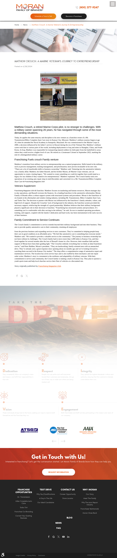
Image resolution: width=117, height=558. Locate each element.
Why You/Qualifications (46, 494)
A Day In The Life (45, 498)
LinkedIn (68, 536)
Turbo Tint (24, 507)
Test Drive (46, 489)
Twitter (26, 276)
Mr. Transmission (23, 497)
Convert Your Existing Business (23, 517)
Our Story (90, 494)
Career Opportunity (68, 494)
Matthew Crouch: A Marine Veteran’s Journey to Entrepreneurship (58, 25)
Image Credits (20, 555)
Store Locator (67, 498)
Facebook (17, 276)
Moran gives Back (90, 513)
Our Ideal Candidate (45, 502)
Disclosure (41, 555)
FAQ (58, 528)
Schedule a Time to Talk (43, 16)
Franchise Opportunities (23, 491)
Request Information (58, 472)
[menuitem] (26, 503)
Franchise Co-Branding (24, 512)
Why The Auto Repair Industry (90, 503)
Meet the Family (89, 498)
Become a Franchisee (74, 16)
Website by (95, 555)
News (25, 25)
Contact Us (68, 489)
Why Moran (90, 489)
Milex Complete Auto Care (24, 502)
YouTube (63, 536)
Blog (69, 517)
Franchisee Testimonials (90, 509)
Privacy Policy (31, 555)
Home (17, 25)
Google (53, 536)
